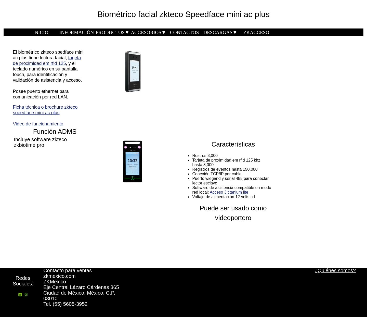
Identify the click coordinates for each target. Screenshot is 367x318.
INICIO (40, 32)
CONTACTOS (184, 32)
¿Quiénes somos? (335, 270)
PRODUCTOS (112, 32)
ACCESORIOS (148, 32)
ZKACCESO (256, 32)
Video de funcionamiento (38, 123)
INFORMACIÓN (76, 32)
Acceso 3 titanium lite (229, 192)
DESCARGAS (220, 32)
